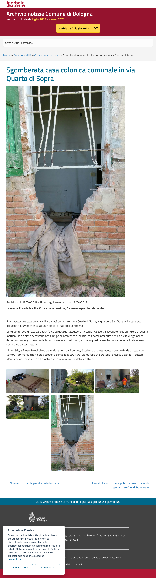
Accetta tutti (20, 568)
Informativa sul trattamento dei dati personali (84, 557)
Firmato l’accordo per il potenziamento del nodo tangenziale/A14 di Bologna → (121, 485)
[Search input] (78, 43)
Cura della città (22, 55)
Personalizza (14, 559)
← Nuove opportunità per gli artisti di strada (32, 483)
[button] (78, 28)
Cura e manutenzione (47, 55)
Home (6, 55)
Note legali (115, 557)
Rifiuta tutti (47, 568)
